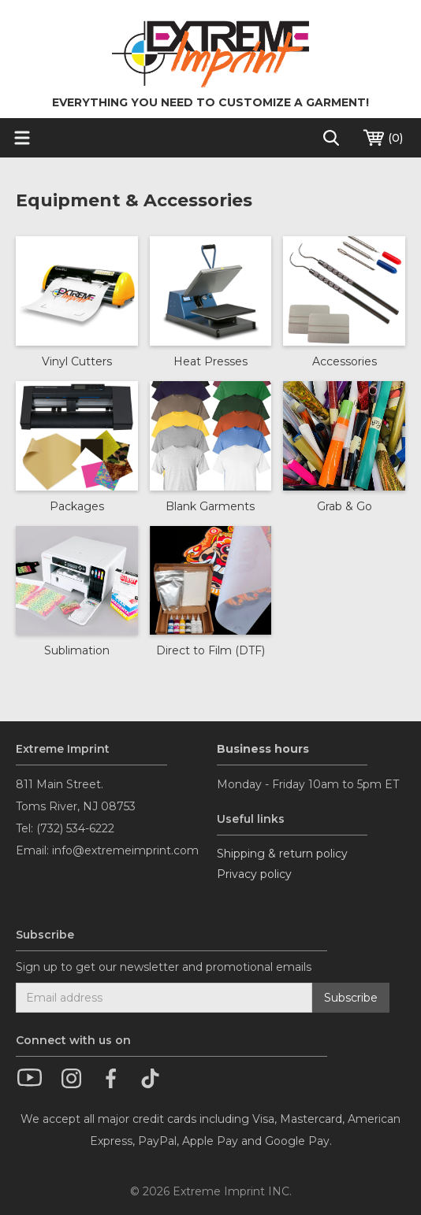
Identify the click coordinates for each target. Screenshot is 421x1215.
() (382, 138)
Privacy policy (254, 874)
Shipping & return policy (282, 853)
